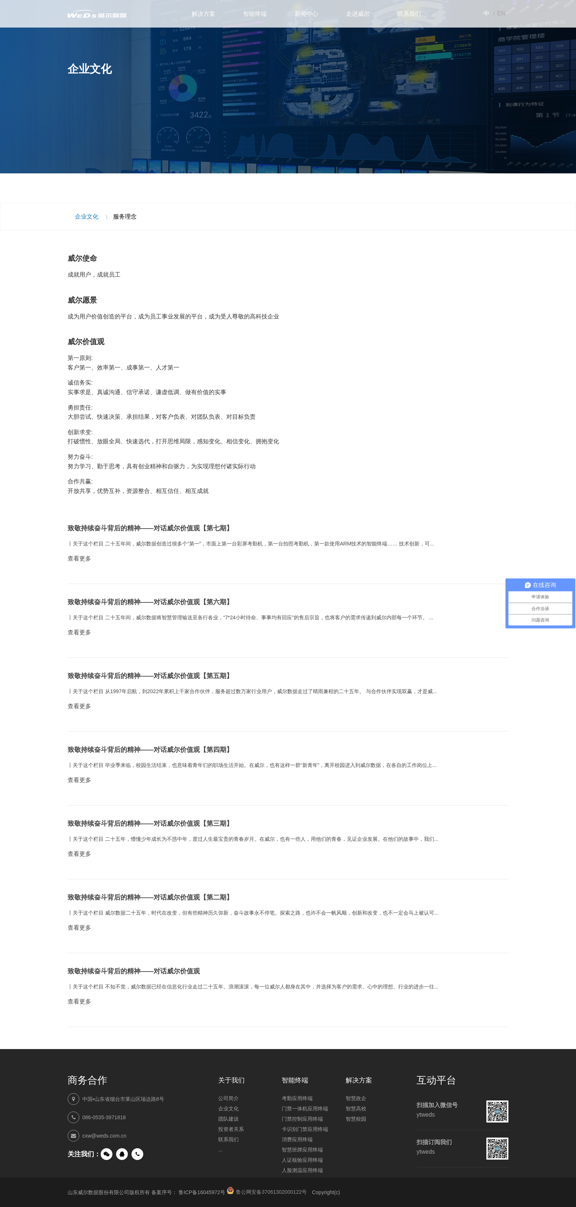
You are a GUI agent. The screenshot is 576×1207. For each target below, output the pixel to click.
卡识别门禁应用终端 (305, 1129)
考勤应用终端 (297, 1098)
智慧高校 (356, 1108)
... (220, 1150)
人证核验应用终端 (302, 1160)
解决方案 (203, 14)
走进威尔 (358, 14)
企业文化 (86, 216)
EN (501, 13)
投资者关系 (231, 1129)
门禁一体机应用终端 (305, 1108)
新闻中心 (306, 14)
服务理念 (125, 216)
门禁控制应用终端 (302, 1119)
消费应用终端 (297, 1139)
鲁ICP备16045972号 (202, 1192)
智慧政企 (356, 1098)
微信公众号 (106, 1154)
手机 (137, 1154)
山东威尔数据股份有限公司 (97, 14)
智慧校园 (356, 1119)
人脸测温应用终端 (302, 1170)
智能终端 (255, 14)
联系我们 (409, 14)
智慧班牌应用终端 (302, 1150)
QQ (122, 1154)
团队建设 (228, 1119)
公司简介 (228, 1098)
